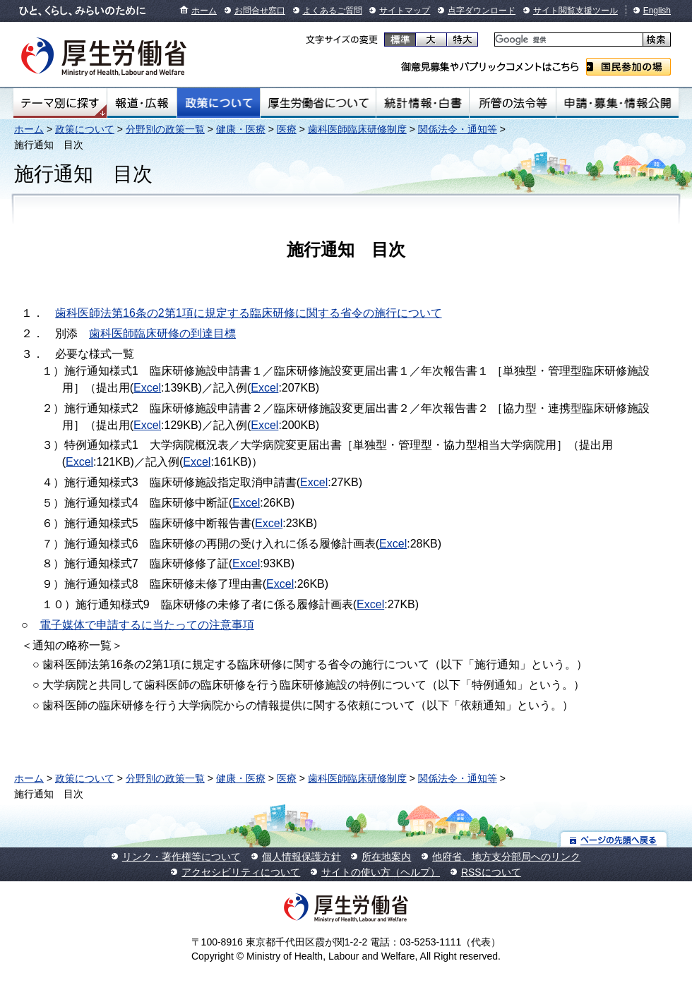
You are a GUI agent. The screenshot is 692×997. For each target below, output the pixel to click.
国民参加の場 (628, 66)
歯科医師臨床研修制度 (357, 129)
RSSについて (491, 872)
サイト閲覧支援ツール (575, 11)
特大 (462, 39)
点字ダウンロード (481, 11)
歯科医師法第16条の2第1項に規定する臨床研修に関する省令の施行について (248, 313)
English (657, 11)
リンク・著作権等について (181, 856)
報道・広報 (142, 103)
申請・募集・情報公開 (617, 103)
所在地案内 (386, 856)
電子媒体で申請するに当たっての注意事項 (147, 625)
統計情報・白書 (422, 103)
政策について (218, 103)
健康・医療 (241, 129)
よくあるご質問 (332, 11)
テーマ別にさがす (60, 103)
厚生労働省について (318, 103)
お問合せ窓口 (259, 11)
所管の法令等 (512, 103)
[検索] (567, 40)
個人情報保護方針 (301, 856)
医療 (287, 129)
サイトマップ (404, 11)
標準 (400, 39)
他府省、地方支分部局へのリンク (506, 856)
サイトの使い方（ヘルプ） (380, 872)
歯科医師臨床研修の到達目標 (162, 333)
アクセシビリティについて (240, 872)
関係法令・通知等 (457, 129)
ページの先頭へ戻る (614, 839)
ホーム (204, 11)
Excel (147, 388)
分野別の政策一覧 (165, 129)
